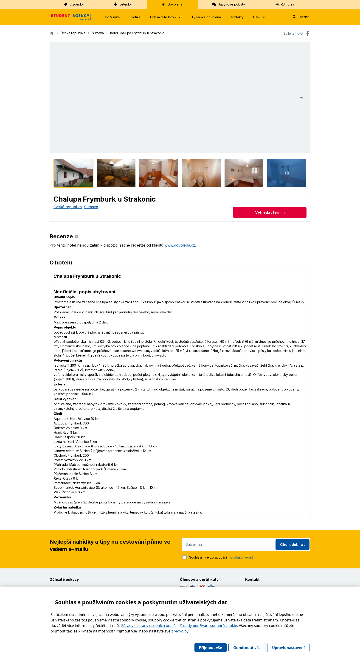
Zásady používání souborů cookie (208, 625)
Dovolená (171, 4)
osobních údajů (241, 557)
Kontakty (237, 17)
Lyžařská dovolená (206, 17)
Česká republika (67, 207)
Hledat (300, 17)
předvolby (179, 631)
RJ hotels (284, 4)
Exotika (135, 17)
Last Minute (111, 17)
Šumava (91, 207)
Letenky (122, 4)
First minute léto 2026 (166, 17)
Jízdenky (73, 4)
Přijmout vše (210, 647)
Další (259, 17)
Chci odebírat (292, 544)
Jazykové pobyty (228, 4)
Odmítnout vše (247, 647)
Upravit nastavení (288, 647)
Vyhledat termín (270, 212)
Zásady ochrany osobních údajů (148, 625)
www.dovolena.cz (179, 245)
